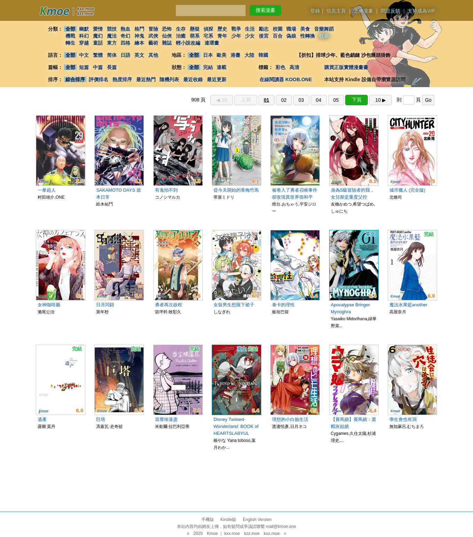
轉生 (70, 43)
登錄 (315, 11)
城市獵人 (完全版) (407, 190)
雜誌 (167, 43)
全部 (70, 29)
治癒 (181, 36)
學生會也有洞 (403, 419)
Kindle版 (228, 519)
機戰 (70, 36)
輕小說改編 (188, 43)
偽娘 (291, 36)
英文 (139, 55)
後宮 (263, 36)
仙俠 (167, 36)
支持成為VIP (421, 11)
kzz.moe (252, 533)
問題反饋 (390, 11)
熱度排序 (122, 79)
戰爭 (236, 29)
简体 (112, 55)
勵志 (263, 29)
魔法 (112, 36)
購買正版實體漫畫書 (346, 67)
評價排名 (98, 79)
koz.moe (271, 533)
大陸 (249, 55)
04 (318, 100)
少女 (250, 36)
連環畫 (211, 43)
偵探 (208, 29)
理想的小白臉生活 (290, 419)
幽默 (84, 29)
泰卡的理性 (283, 304)
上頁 (246, 99)
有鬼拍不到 (166, 190)
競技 (112, 29)
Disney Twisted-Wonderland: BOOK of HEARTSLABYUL (236, 426)
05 (336, 100)
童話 (98, 43)
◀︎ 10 (221, 100)
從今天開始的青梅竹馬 (236, 190)
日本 (208, 55)
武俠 (153, 36)
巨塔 (100, 419)
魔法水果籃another (408, 304)
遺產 (42, 419)
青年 (222, 36)
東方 (112, 43)
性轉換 (307, 36)
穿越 (84, 43)
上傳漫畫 (363, 11)
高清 (294, 67)
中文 (84, 55)
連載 (222, 67)
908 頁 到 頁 (312, 99)
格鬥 (139, 29)
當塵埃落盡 (166, 419)
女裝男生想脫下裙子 (234, 304)
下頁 (357, 99)
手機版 (207, 519)
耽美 (324, 36)
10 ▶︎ (380, 100)
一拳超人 (47, 190)
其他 (153, 55)
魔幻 (98, 36)
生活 (250, 29)
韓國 (263, 55)
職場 (291, 29)
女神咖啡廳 (49, 304)
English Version (257, 519)
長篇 (112, 67)
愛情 (98, 29)
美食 (305, 29)
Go (428, 100)
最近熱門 (146, 79)
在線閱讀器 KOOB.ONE (285, 79)
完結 (208, 67)
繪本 (139, 43)
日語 (125, 55)
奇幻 (125, 36)
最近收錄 (193, 79)
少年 (236, 36)
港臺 (235, 55)
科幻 (84, 36)
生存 (181, 29)
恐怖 (167, 29)
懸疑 (194, 29)
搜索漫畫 (265, 10)
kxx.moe (232, 533)
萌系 (194, 36)
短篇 (84, 67)
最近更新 (217, 79)
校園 (277, 29)
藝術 (153, 43)
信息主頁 (336, 11)
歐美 (222, 55)
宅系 (208, 36)
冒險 (153, 29)
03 (301, 100)
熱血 (125, 29)
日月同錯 (105, 304)
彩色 (280, 67)
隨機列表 (169, 79)
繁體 (98, 55)
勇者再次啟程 (168, 304)
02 (284, 100)
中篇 (98, 67)
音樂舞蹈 (324, 29)
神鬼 (139, 36)
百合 (277, 36)
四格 (125, 43)
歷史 (222, 29)
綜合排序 (75, 79)
